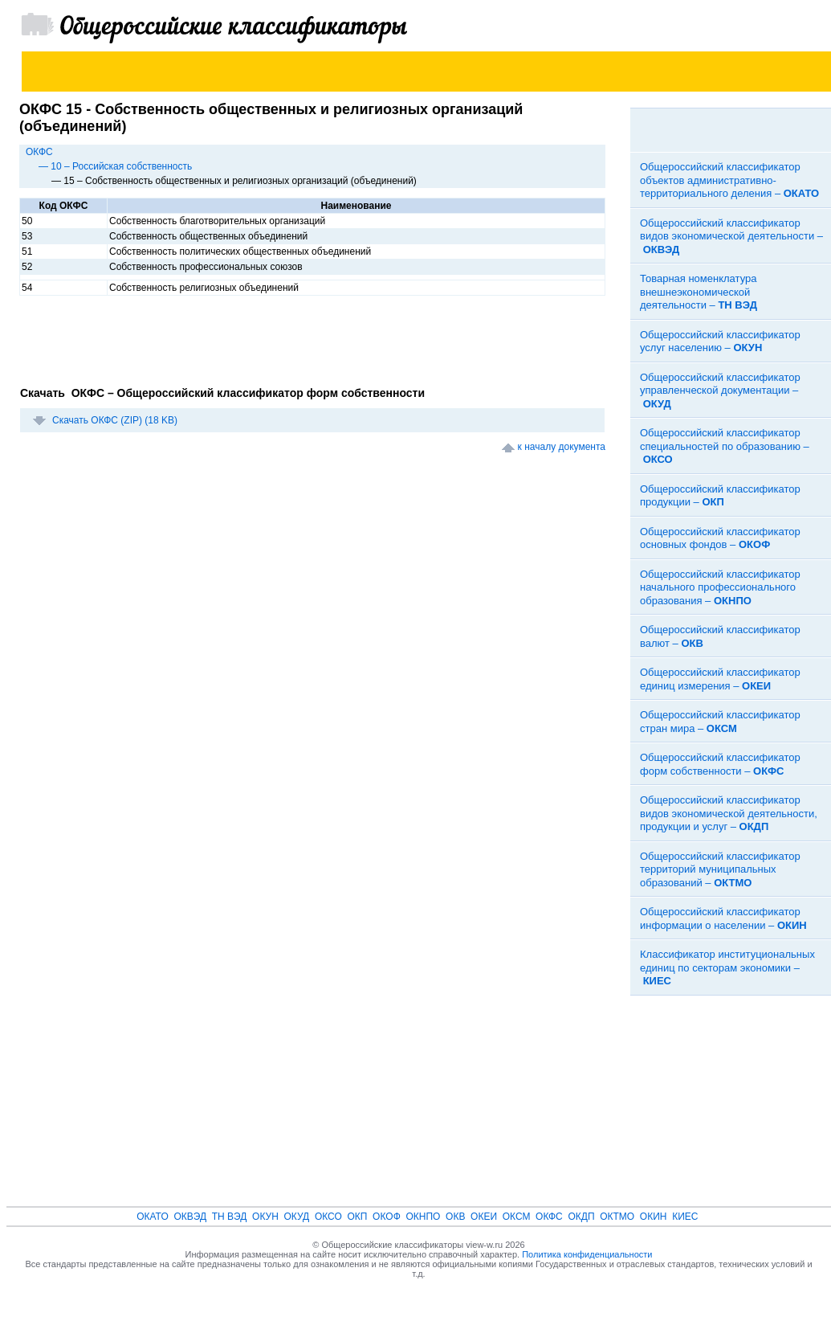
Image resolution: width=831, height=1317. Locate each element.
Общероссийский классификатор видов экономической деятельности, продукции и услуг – (728, 813)
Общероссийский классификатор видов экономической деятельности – (731, 236)
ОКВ (455, 1216)
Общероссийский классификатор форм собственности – (720, 764)
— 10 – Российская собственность (115, 166)
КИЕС (685, 1216)
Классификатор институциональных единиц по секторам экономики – (727, 967)
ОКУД (297, 1216)
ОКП (357, 1216)
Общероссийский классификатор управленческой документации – (720, 390)
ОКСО (328, 1216)
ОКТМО (617, 1216)
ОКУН (265, 1216)
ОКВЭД (189, 1216)
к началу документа (561, 446)
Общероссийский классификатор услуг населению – (720, 341)
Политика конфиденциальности (587, 1254)
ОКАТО (152, 1216)
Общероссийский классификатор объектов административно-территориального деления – (729, 180)
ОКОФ (387, 1216)
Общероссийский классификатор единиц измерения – (720, 679)
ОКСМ (517, 1216)
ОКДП (581, 1216)
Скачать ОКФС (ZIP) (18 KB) (114, 420)
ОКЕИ (483, 1216)
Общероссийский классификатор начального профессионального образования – (720, 587)
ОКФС (39, 151)
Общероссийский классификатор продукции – (720, 496)
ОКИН (653, 1216)
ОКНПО (422, 1216)
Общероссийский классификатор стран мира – (720, 721)
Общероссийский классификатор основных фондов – (720, 538)
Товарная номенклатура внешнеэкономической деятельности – (698, 291)
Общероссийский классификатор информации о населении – (723, 918)
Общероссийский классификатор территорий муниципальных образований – (720, 869)
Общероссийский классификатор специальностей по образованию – (724, 446)
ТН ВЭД (229, 1216)
